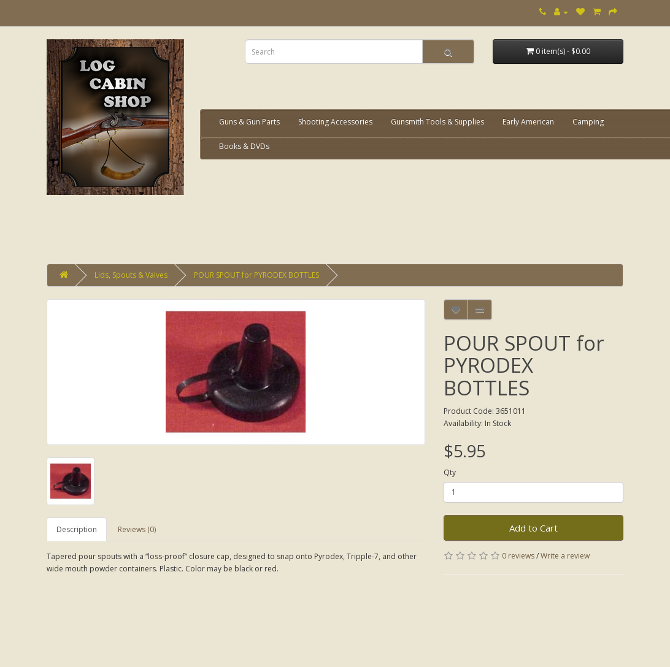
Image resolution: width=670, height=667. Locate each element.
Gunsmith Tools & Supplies (437, 121)
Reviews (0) (137, 529)
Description (76, 529)
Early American (528, 121)
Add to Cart (533, 528)
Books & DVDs (244, 146)
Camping (588, 121)
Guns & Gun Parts (249, 121)
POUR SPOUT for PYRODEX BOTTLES (256, 275)
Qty (450, 472)
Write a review (565, 556)
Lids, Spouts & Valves (131, 275)
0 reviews (518, 556)
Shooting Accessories (335, 121)
